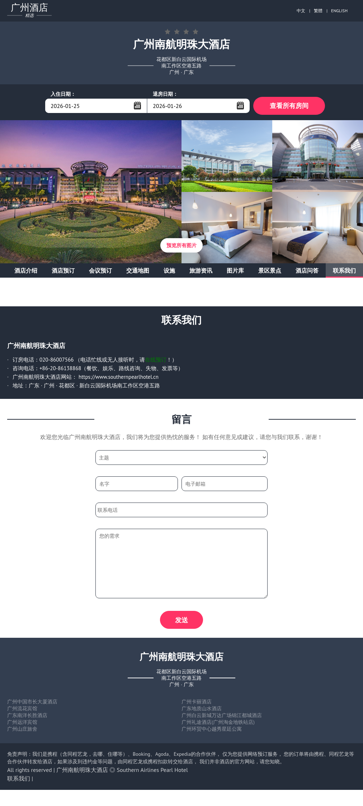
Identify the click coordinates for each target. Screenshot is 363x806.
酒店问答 (307, 270)
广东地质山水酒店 (202, 708)
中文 (301, 10)
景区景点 (269, 270)
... (137, 105)
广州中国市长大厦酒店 (32, 701)
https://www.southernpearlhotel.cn (119, 376)
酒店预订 (63, 270)
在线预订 (155, 359)
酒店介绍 (25, 270)
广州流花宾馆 (22, 708)
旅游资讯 (200, 270)
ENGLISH (339, 10)
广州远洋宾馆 (22, 722)
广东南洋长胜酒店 (27, 715)
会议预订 (100, 270)
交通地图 (137, 270)
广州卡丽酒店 (197, 701)
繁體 (318, 10)
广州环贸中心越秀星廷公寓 (212, 729)
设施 (169, 270)
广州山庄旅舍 (22, 729)
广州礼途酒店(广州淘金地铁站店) (218, 722)
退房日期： (165, 94)
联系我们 (344, 270)
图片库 (235, 270)
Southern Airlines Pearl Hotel (152, 769)
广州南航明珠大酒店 (82, 769)
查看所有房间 (289, 106)
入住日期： (63, 94)
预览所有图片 (181, 245)
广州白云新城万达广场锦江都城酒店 (222, 715)
